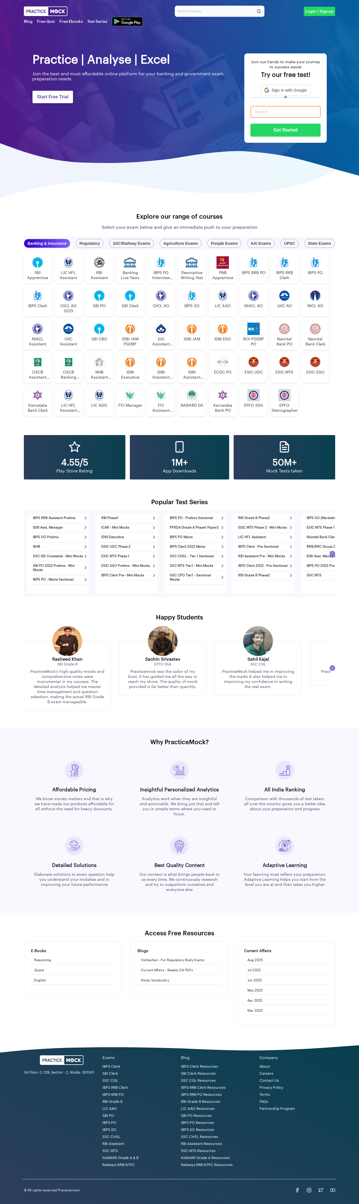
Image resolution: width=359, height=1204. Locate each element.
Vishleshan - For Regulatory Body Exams (172, 960)
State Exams (319, 243)
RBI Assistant (113, 1144)
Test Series (97, 22)
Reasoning (42, 960)
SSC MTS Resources (198, 1151)
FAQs (263, 1101)
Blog (28, 22)
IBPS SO (109, 1129)
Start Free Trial (52, 96)
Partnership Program (277, 1108)
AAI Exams (261, 243)
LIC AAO (109, 1108)
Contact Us (269, 1080)
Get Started (285, 130)
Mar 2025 (255, 1010)
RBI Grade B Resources (200, 1101)
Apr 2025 (254, 1000)
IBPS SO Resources (197, 1129)
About (264, 1066)
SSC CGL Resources (198, 1080)
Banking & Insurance (46, 243)
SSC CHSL (111, 1137)
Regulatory (89, 243)
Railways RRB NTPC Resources (207, 1165)
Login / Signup (319, 11)
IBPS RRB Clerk (115, 1087)
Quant (39, 970)
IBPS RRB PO (113, 1094)
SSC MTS (110, 1151)
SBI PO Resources (196, 1115)
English (40, 980)
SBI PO (108, 1115)
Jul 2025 (254, 970)
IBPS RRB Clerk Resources (203, 1087)
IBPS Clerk (111, 1066)
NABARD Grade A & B (120, 1158)
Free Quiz (46, 22)
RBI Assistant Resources (201, 1144)
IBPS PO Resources (197, 1122)
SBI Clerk (110, 1073)
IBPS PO (109, 1122)
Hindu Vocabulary (155, 980)
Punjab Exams (224, 243)
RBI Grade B (112, 1101)
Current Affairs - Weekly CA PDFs (167, 970)
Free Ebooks (71, 22)
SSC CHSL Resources (199, 1137)
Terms (264, 1094)
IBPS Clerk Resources (199, 1066)
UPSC (289, 243)
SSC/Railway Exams (131, 243)
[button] (285, 90)
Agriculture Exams (180, 243)
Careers (266, 1073)
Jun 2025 (254, 980)
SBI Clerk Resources (198, 1073)
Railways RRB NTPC (118, 1165)
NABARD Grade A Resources (205, 1158)
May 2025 (255, 990)
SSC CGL (110, 1080)
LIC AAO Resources (198, 1108)
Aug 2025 (255, 960)
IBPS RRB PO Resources (201, 1094)
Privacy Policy (271, 1087)
